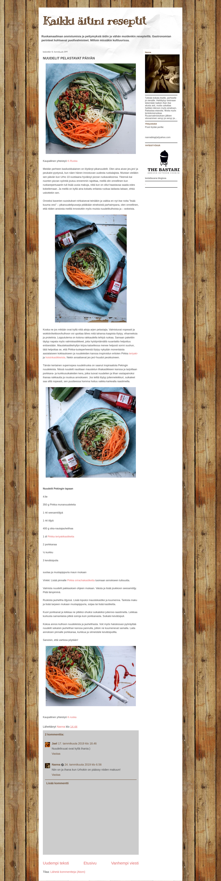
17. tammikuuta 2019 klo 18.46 (77, 743)
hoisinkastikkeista (55, 357)
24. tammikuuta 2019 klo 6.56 (83, 764)
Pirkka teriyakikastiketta (61, 536)
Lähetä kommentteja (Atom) (67, 871)
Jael (54, 743)
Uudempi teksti (56, 863)
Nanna (61, 726)
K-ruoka (72, 717)
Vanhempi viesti (125, 863)
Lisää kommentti (57, 783)
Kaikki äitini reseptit (94, 21)
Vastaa (56, 753)
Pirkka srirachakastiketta (81, 580)
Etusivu (90, 863)
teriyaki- (133, 353)
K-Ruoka (72, 161)
